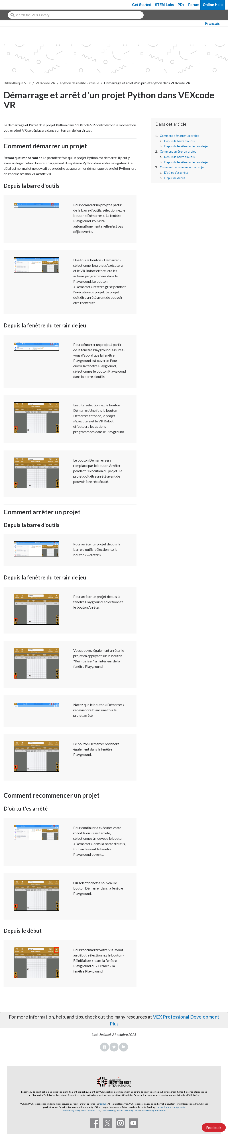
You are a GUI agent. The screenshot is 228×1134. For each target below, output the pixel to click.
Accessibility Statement (153, 1110)
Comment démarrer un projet (179, 135)
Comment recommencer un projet (182, 167)
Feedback (213, 1127)
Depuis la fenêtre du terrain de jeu (186, 146)
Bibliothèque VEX (17, 83)
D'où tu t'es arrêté (176, 172)
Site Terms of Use (91, 1110)
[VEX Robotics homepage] (12, 5)
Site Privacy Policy (71, 1110)
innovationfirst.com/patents (171, 1107)
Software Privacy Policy (128, 1110)
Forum (193, 5)
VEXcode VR (45, 83)
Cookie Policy (108, 1110)
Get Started (141, 5)
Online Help (213, 5)
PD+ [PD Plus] (181, 5)
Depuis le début (174, 178)
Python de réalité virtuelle (79, 83)
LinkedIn (123, 1047)
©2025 (103, 1103)
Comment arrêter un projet (178, 151)
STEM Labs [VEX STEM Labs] (164, 5)
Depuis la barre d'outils (179, 141)
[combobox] (76, 15)
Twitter (114, 1047)
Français (212, 23)
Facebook (104, 1047)
